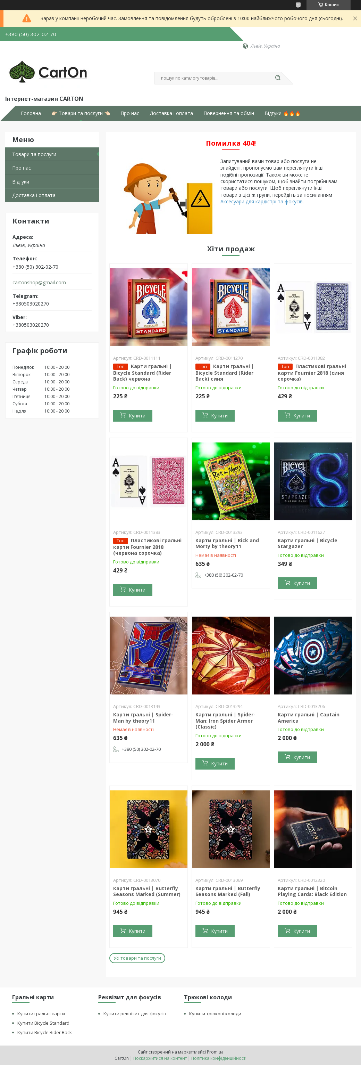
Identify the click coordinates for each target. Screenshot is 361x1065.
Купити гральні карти (41, 1013)
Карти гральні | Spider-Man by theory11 (143, 717)
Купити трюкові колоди (215, 1013)
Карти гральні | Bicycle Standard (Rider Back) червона (142, 372)
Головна (31, 113)
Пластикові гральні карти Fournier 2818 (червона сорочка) (147, 546)
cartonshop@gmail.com (39, 282)
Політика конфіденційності (218, 1058)
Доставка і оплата (171, 113)
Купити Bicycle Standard (43, 1023)
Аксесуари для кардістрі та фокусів (261, 201)
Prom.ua (215, 1052)
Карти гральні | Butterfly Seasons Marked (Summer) (146, 891)
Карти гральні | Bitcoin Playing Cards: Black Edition (312, 891)
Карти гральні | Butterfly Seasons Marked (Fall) (227, 891)
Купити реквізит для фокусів (134, 1013)
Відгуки (20, 181)
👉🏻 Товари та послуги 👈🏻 (80, 113)
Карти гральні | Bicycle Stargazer (307, 543)
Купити (137, 415)
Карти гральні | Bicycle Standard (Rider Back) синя (224, 372)
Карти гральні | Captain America (308, 717)
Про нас (129, 113)
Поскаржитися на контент (160, 1058)
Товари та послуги (34, 154)
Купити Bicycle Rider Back (44, 1032)
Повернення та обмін (228, 113)
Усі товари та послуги (137, 958)
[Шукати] (278, 78)
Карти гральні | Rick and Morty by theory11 (227, 543)
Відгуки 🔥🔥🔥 (283, 113)
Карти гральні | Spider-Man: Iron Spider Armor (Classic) (225, 720)
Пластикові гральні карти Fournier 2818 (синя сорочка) (312, 372)
